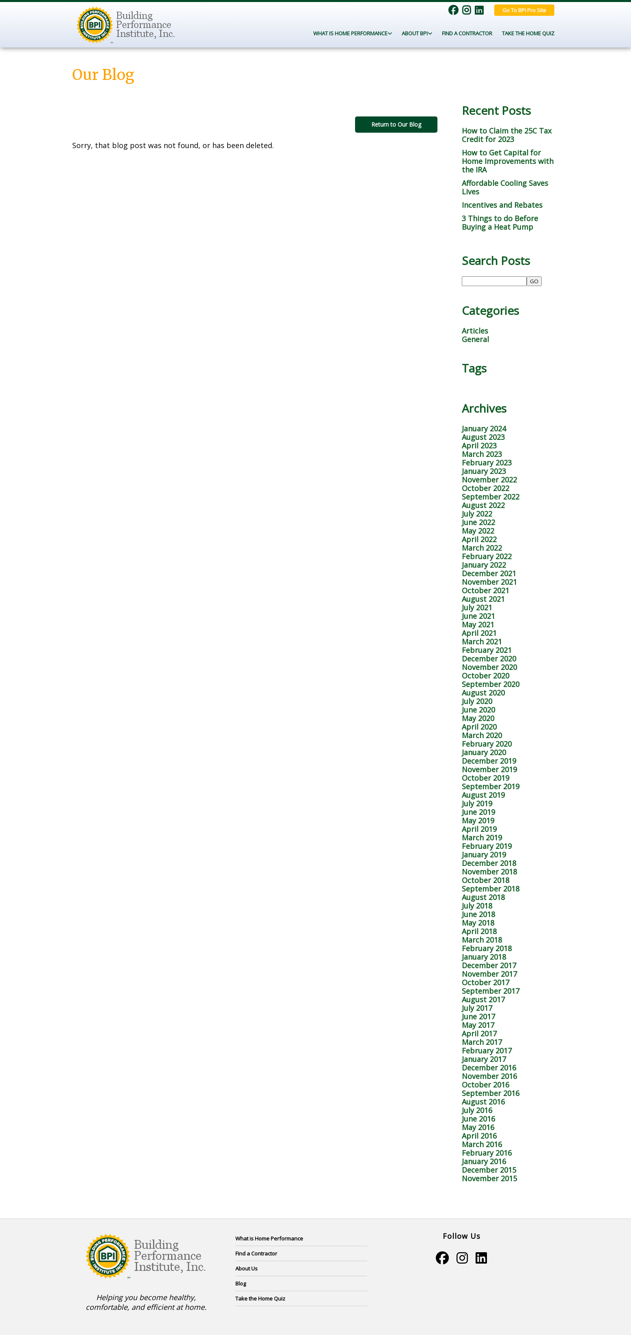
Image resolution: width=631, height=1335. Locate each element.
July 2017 (477, 1008)
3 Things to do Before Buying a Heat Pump (500, 222)
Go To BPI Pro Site (524, 10)
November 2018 (489, 871)
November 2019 (489, 769)
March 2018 (482, 940)
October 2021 (485, 590)
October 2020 (485, 675)
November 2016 (489, 1076)
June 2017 (478, 1016)
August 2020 (483, 693)
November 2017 (489, 974)
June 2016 (478, 1119)
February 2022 (487, 556)
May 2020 (478, 718)
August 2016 (483, 1102)
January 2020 (484, 752)
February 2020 (487, 744)
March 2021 (482, 641)
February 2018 (487, 948)
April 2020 (479, 727)
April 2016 (479, 1136)
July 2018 (477, 906)
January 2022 (484, 565)
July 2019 (477, 803)
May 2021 (478, 624)
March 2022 (482, 548)
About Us (246, 1268)
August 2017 (483, 999)
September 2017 (490, 991)
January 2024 (484, 428)
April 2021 (479, 633)
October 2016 (485, 1085)
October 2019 (485, 778)
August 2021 (483, 599)
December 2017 (489, 965)
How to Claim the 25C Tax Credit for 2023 (506, 135)
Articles (475, 331)
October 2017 (485, 982)
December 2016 (489, 1067)
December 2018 (489, 863)
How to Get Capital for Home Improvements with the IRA (507, 161)
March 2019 (482, 837)
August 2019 (483, 795)
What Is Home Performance (352, 33)
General (475, 339)
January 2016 (484, 1161)
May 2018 (478, 923)
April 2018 (479, 931)
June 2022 (478, 522)
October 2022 (485, 488)
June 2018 (478, 914)
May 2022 (478, 531)
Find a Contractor (467, 33)
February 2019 (487, 846)
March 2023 (482, 454)
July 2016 (477, 1110)
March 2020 (482, 735)
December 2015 (489, 1170)
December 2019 (489, 761)
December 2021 (489, 573)
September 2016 (490, 1093)
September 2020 (490, 684)
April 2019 (479, 829)
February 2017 (487, 1050)
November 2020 (489, 667)
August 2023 (483, 437)
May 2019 (478, 820)
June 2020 (478, 710)
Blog (240, 1283)
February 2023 (487, 462)
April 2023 (479, 445)
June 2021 (478, 616)
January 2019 (484, 854)
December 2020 (489, 658)
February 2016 (487, 1153)
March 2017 (482, 1042)
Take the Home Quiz (528, 33)
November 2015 (489, 1178)
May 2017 (478, 1025)
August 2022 (483, 505)
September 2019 (490, 786)
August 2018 (483, 897)
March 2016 (482, 1144)
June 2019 (478, 812)
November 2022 (489, 479)
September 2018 (490, 889)
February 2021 (487, 650)
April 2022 (479, 539)
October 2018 (485, 880)
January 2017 (484, 1059)
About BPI (417, 33)
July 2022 (477, 514)
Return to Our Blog (396, 124)
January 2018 (484, 957)
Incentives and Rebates (502, 205)
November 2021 (489, 582)
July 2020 (477, 701)
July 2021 (477, 607)
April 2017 (479, 1033)
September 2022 (490, 497)
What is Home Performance (269, 1238)
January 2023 (484, 471)
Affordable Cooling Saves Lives (505, 187)
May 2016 (478, 1127)
